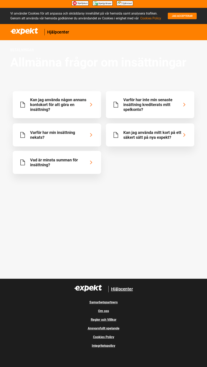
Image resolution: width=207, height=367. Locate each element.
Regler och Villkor (103, 320)
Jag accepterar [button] (182, 16)
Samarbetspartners (103, 302)
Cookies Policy (150, 18)
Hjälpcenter (58, 32)
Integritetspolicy (103, 346)
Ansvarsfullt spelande (103, 328)
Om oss (103, 311)
